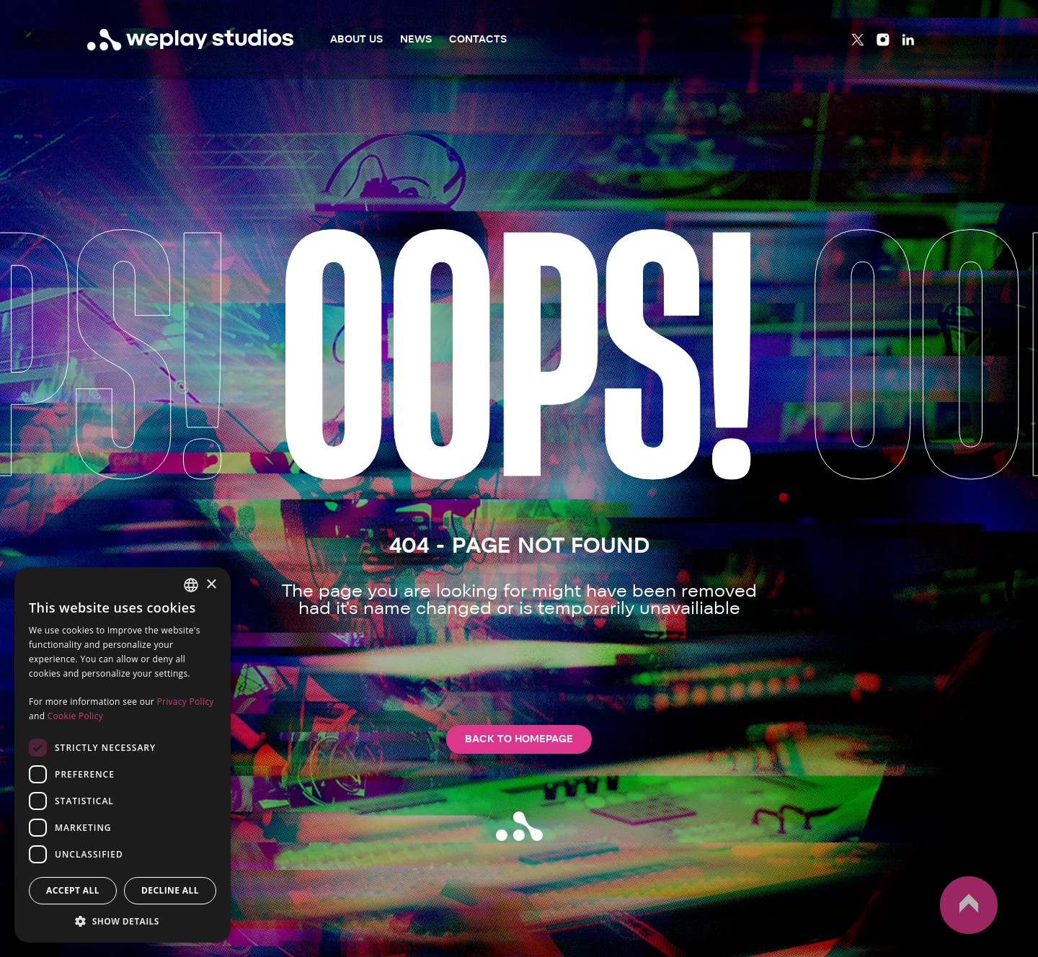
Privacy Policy (184, 701)
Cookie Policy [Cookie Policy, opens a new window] (75, 716)
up (969, 905)
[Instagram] (883, 39)
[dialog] (122, 755)
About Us (356, 39)
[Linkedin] (908, 39)
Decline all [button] (170, 890)
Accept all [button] (72, 890)
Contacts (478, 39)
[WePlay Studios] (190, 39)
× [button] (210, 584)
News (416, 39)
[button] (122, 921)
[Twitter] (857, 39)
